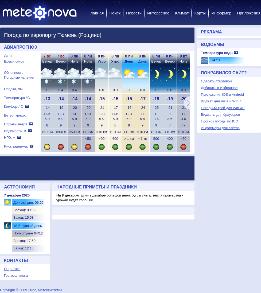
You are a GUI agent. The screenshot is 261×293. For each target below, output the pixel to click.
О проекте (12, 269)
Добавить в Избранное (219, 88)
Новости (134, 13)
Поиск (114, 13)
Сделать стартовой (216, 81)
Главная (96, 13)
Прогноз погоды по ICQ (219, 121)
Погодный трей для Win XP (222, 108)
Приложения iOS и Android (222, 94)
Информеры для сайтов (220, 128)
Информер (221, 13)
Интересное (158, 13)
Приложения (248, 13)
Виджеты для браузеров (220, 115)
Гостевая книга (16, 275)
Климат (182, 13)
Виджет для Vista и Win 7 (221, 101)
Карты (200, 13)
